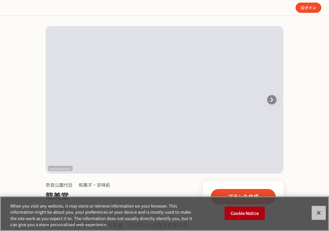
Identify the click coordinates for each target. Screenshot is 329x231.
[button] (272, 100)
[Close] (319, 213)
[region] (164, 213)
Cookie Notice (245, 213)
